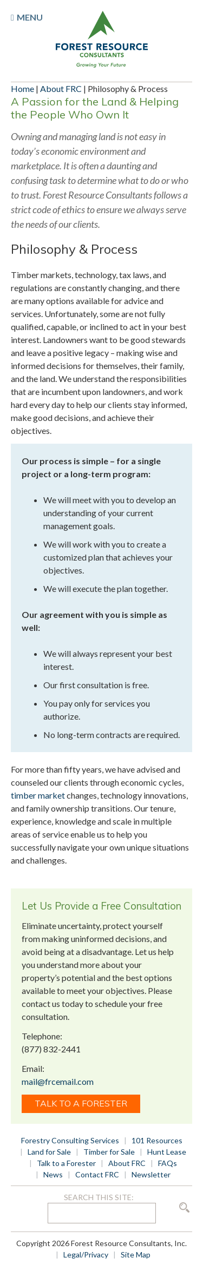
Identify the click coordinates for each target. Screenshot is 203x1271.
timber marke (36, 795)
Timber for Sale (109, 1151)
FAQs (167, 1163)
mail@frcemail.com (58, 1081)
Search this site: (99, 1197)
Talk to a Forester (81, 1103)
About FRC (61, 88)
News (53, 1174)
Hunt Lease (166, 1151)
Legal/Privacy (85, 1254)
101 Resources (157, 1140)
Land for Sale (49, 1151)
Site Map (135, 1254)
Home (22, 88)
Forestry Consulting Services (70, 1140)
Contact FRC (97, 1174)
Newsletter (151, 1174)
